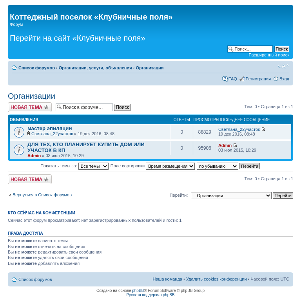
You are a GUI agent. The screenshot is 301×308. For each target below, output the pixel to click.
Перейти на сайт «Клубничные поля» (77, 38)
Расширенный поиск (268, 55)
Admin (34, 155)
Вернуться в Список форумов (42, 194)
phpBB (138, 290)
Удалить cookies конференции (216, 279)
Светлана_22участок (52, 133)
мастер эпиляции (49, 128)
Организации (149, 67)
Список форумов (36, 67)
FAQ (232, 78)
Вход (284, 78)
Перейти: (179, 195)
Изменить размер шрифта (283, 66)
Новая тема (30, 107)
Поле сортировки (153, 165)
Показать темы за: (74, 165)
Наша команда (167, 279)
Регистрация (258, 78)
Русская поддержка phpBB (150, 295)
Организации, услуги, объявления (95, 67)
